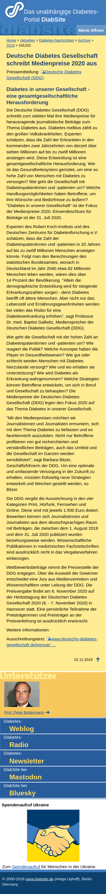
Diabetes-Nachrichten (56, 40)
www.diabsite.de (40, 879)
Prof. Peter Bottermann (24, 712)
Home (11, 40)
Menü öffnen (91, 30)
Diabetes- (55, 726)
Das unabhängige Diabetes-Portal (61, 15)
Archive (84, 40)
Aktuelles (27, 40)
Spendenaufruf (26, 866)
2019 (11, 45)
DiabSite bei (55, 774)
